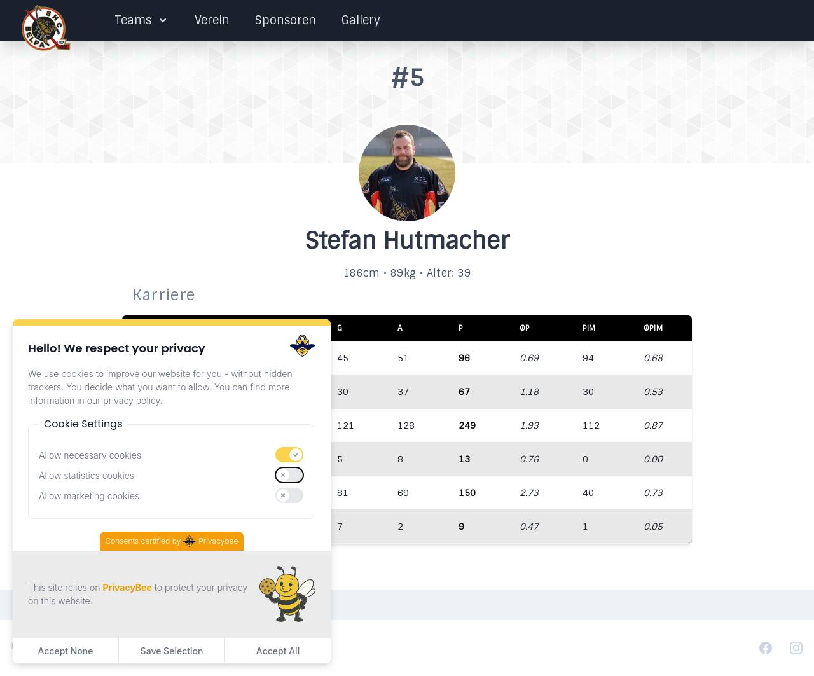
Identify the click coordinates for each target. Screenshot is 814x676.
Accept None (65, 650)
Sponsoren (285, 20)
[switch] (289, 454)
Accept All (278, 650)
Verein (212, 20)
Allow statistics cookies (86, 475)
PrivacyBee (126, 587)
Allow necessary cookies (90, 455)
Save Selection (172, 650)
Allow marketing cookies (89, 495)
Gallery (360, 20)
